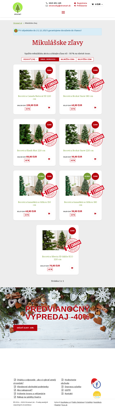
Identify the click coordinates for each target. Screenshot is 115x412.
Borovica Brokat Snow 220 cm (78, 150)
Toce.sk (64, 405)
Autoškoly (98, 403)
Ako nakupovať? (24, 390)
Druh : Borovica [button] (46, 59)
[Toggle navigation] (63, 12)
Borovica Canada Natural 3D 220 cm (34, 98)
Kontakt (69, 394)
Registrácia (80, 3)
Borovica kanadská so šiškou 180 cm (80, 204)
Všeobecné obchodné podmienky (33, 387)
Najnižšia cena (68, 59)
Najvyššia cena (88, 59)
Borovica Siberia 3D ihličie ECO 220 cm (57, 258)
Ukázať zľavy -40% (26, 328)
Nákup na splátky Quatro (29, 397)
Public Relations (78, 403)
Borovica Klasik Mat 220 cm (31, 150)
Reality (57, 405)
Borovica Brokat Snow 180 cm (78, 96)
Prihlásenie (80, 5)
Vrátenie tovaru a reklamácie (31, 394)
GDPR (68, 390)
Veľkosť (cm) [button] (26, 59)
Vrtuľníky (89, 403)
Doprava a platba (73, 387)
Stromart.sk (17, 23)
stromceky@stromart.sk (60, 5)
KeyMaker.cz (66, 403)
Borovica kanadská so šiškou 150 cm (34, 204)
